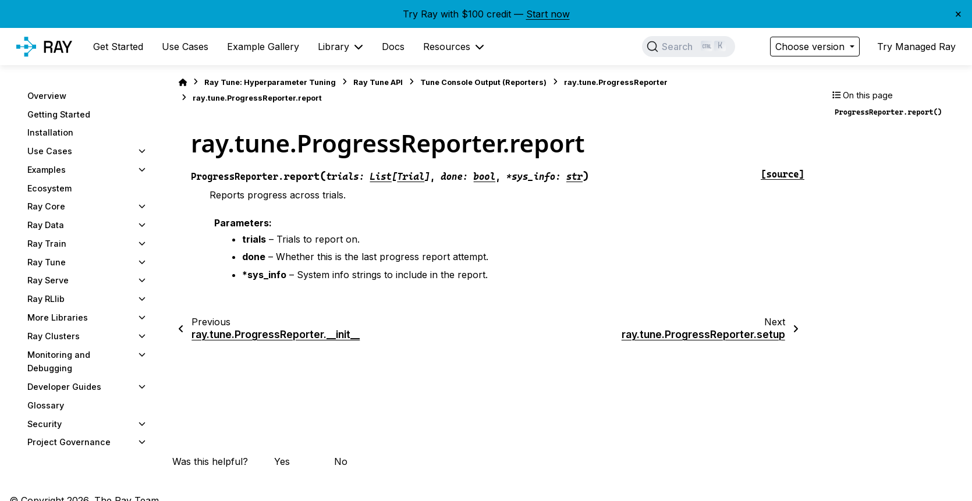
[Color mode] (753, 46)
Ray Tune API (378, 82)
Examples (46, 170)
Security (44, 424)
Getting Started (58, 114)
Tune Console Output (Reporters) (483, 82)
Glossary (45, 405)
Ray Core (46, 206)
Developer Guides (64, 387)
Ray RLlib (46, 299)
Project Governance (69, 442)
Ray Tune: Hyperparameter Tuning (270, 82)
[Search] (688, 46)
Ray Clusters (53, 336)
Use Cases (49, 151)
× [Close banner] (958, 13)
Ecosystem (49, 188)
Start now (548, 14)
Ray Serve (48, 280)
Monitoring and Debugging (58, 362)
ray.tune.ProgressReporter (616, 82)
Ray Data (45, 225)
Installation (50, 132)
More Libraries (57, 317)
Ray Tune (46, 262)
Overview (46, 96)
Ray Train (46, 243)
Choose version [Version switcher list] (811, 46)
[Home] (183, 82)
